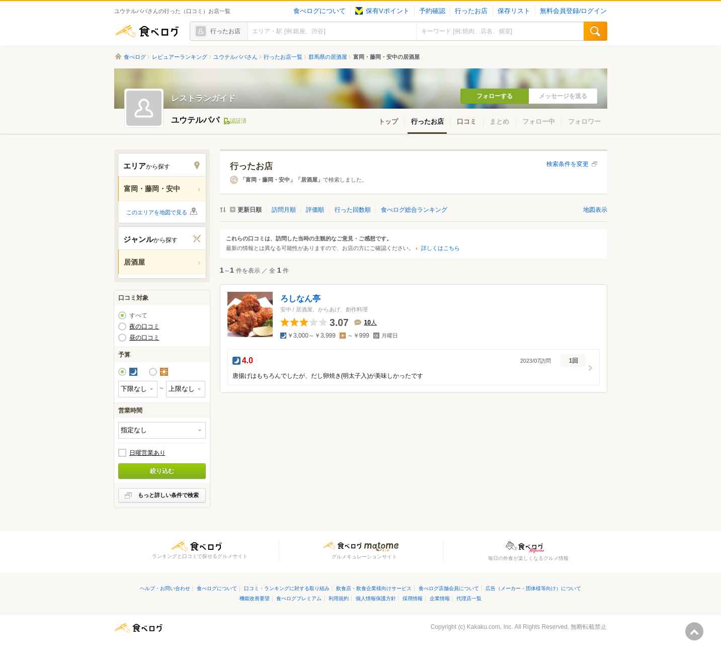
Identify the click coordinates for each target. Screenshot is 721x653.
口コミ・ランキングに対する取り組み (287, 588)
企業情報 (440, 598)
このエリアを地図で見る (156, 212)
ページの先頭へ (694, 631)
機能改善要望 (254, 598)
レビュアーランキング (179, 57)
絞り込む (162, 470)
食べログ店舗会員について (449, 588)
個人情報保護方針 (376, 598)
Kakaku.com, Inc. (490, 626)
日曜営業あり (147, 452)
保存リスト (514, 11)
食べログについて (319, 11)
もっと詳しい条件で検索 (168, 495)
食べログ (147, 31)
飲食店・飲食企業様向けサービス (374, 588)
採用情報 (413, 598)
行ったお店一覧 (283, 57)
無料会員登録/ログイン (573, 11)
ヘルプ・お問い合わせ (165, 588)
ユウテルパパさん (235, 57)
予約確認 (432, 11)
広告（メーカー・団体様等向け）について (533, 588)
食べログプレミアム (299, 598)
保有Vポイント (382, 11)
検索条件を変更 (567, 164)
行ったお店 (471, 11)
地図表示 (595, 209)
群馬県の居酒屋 (327, 57)
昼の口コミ (144, 337)
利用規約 (339, 598)
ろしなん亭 (300, 298)
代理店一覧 (469, 598)
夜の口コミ (144, 326)
